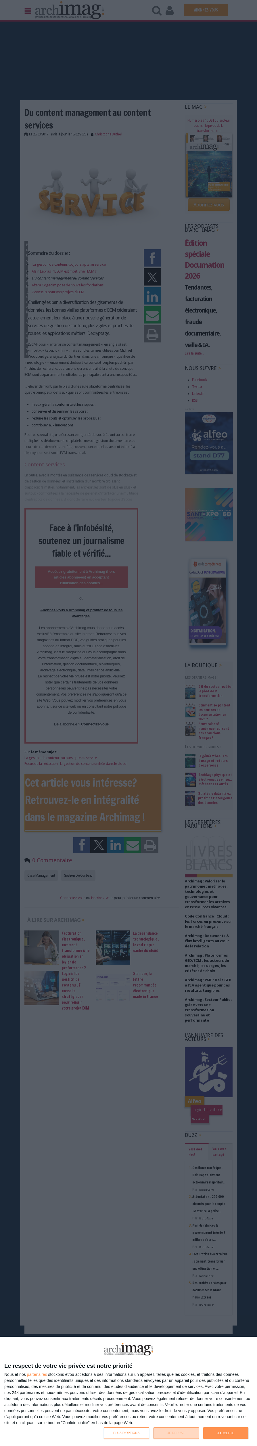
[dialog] (128, 1391)
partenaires (37, 1374)
